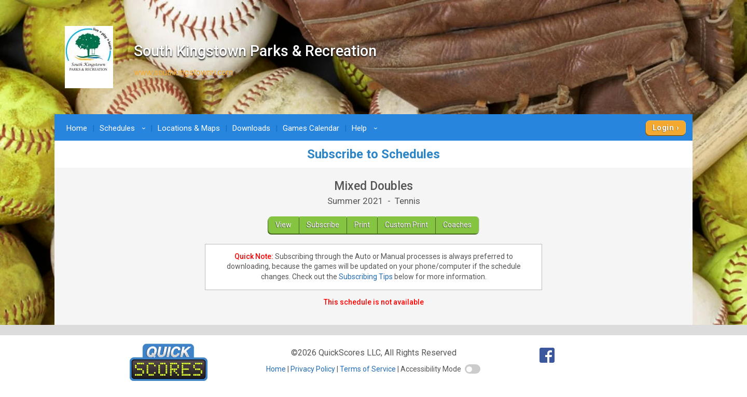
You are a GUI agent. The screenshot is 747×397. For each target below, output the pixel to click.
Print (362, 225)
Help (366, 128)
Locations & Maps (189, 128)
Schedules (124, 128)
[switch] (472, 369)
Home (76, 128)
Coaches (457, 225)
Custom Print (406, 225)
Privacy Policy (312, 369)
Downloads (251, 128)
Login (663, 127)
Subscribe (323, 225)
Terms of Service (368, 369)
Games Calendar (311, 128)
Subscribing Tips (366, 276)
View (283, 225)
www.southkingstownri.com (183, 72)
